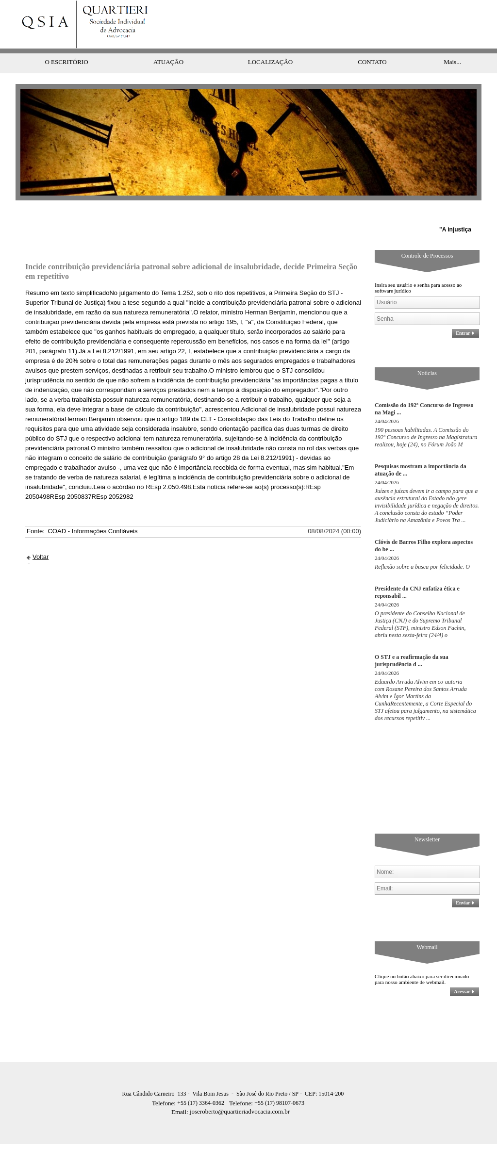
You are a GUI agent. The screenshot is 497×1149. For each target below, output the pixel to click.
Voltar (41, 537)
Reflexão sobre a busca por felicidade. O (422, 547)
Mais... (452, 42)
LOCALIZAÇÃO (270, 42)
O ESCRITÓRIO (66, 42)
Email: (180, 1092)
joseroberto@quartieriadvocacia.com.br (230, 1092)
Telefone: (164, 1083)
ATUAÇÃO (168, 42)
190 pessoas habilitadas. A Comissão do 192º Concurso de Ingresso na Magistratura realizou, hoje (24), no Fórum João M (426, 417)
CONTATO (372, 42)
